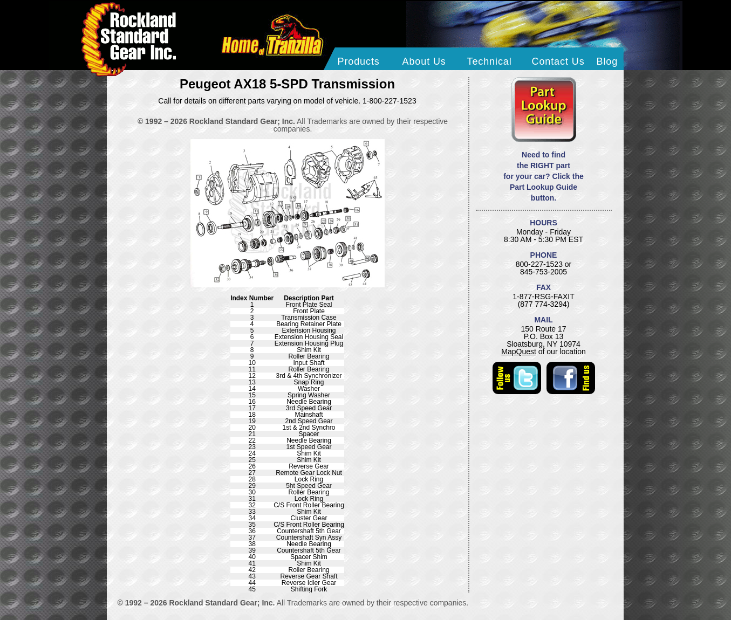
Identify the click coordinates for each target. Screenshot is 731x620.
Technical (489, 61)
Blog (607, 61)
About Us (424, 61)
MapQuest (518, 351)
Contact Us (558, 61)
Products (359, 61)
